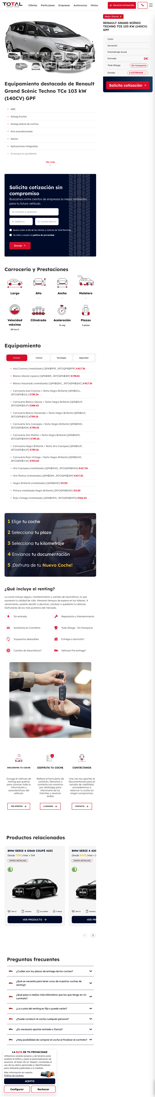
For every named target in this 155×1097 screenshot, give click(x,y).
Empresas (64, 5)
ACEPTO (29, 1081)
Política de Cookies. (14, 1075)
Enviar (20, 245)
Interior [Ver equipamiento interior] (39, 358)
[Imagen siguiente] (93, 42)
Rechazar (43, 1089)
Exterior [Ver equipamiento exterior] (16, 358)
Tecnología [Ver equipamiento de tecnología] (61, 358)
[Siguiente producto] (93, 936)
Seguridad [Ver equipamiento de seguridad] (83, 358)
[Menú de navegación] (150, 5)
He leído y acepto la (33, 235)
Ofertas (32, 5)
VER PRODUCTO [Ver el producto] (35, 920)
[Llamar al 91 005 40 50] (142, 5)
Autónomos (80, 5)
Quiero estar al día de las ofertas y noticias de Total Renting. (42, 230)
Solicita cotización (128, 85)
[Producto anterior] (85, 936)
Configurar (17, 1089)
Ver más (50, 163)
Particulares (48, 5)
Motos (94, 5)
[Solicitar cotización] (122, 5)
